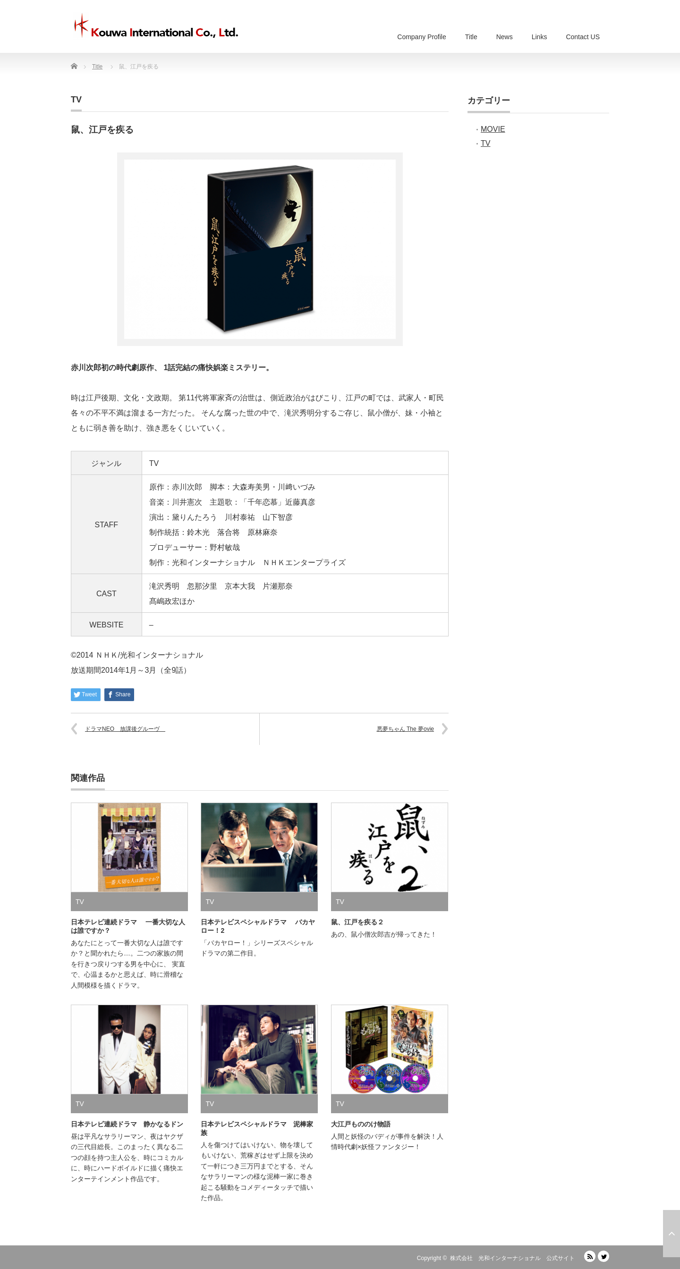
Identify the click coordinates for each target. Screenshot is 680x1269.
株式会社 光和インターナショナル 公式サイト (512, 1258)
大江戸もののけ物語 (361, 1124)
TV (76, 99)
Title (471, 37)
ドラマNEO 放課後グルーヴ (125, 729)
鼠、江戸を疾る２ (357, 922)
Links (539, 37)
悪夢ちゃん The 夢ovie (405, 729)
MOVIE (493, 129)
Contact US (583, 37)
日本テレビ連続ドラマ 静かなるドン (127, 1124)
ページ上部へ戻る (671, 1233)
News (504, 37)
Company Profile (421, 37)
